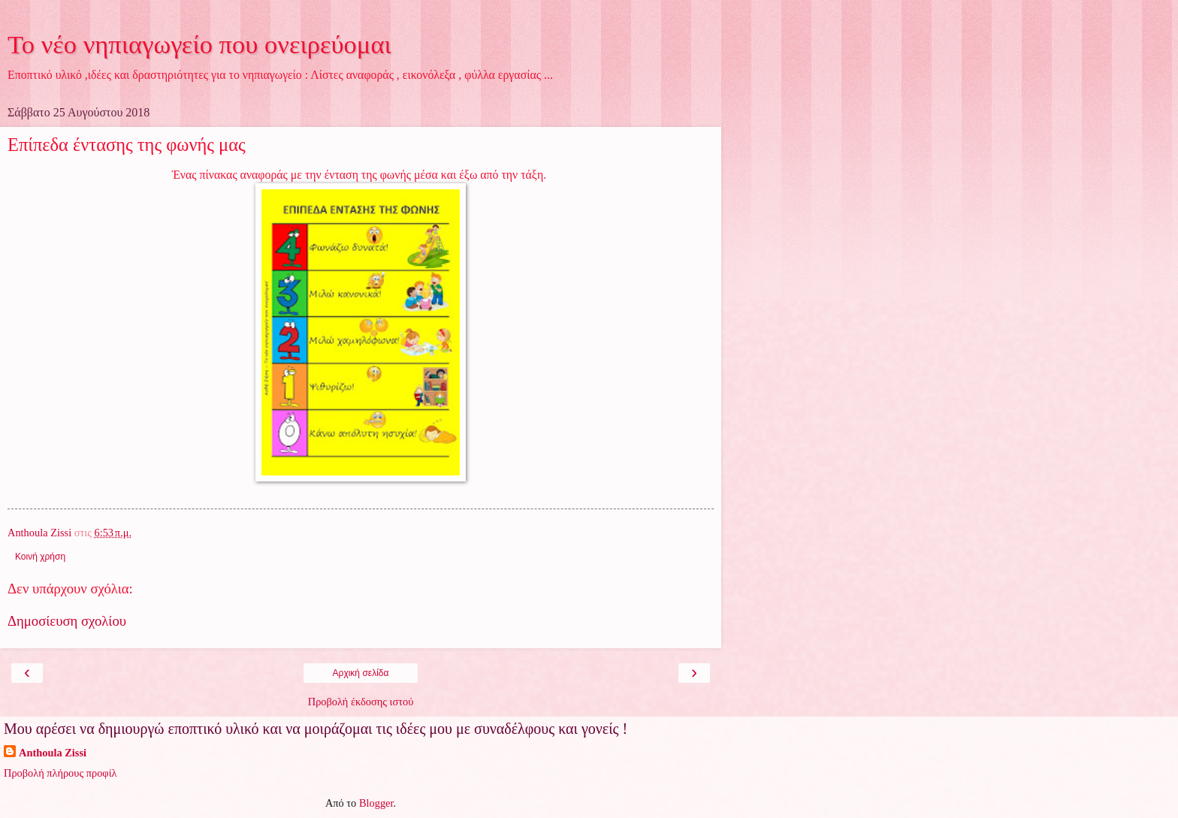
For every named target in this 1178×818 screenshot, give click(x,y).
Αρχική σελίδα (361, 673)
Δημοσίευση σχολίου (67, 621)
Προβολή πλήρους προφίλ (60, 773)
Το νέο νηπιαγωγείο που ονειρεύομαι (199, 44)
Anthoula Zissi (52, 753)
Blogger (376, 803)
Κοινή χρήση (40, 556)
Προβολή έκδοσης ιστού (361, 702)
